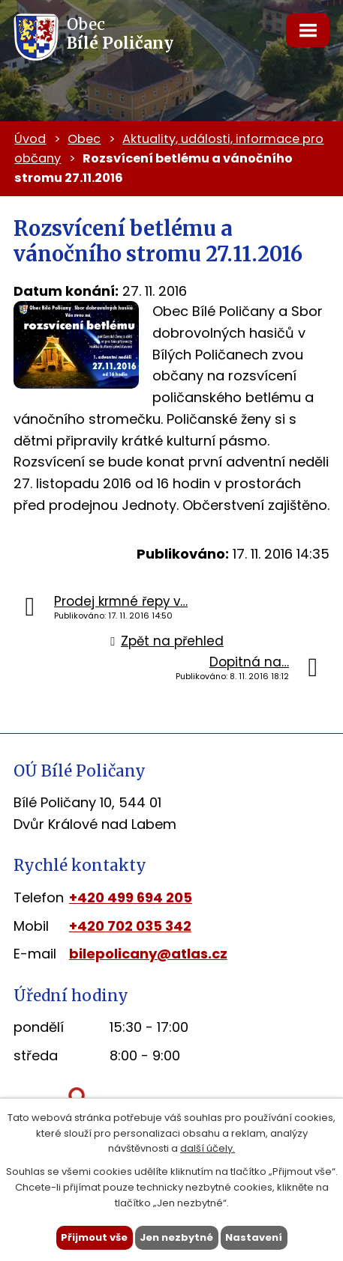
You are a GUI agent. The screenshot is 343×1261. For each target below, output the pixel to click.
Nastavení (253, 1237)
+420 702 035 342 (130, 926)
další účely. (207, 1148)
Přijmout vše (94, 1237)
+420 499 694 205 (130, 897)
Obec (84, 139)
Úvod (30, 139)
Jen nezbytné (176, 1237)
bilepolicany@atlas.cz (148, 953)
